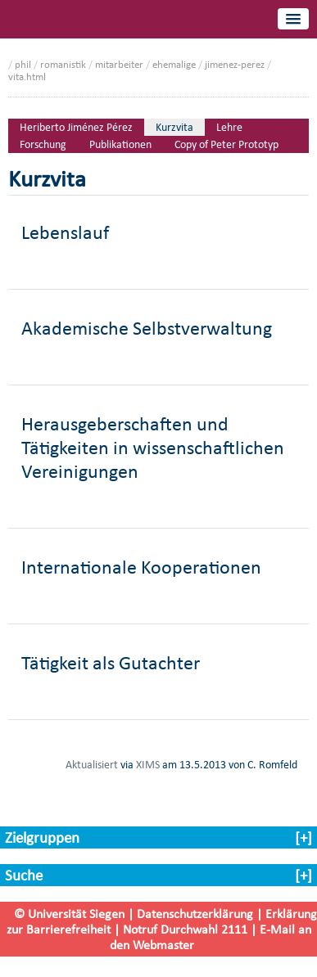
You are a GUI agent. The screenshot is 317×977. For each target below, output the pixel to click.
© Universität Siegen (69, 913)
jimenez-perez (235, 64)
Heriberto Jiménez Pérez (76, 127)
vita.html (27, 76)
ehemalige (174, 64)
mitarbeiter (119, 64)
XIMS (148, 764)
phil (23, 64)
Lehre (229, 127)
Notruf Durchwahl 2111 (185, 929)
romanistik (63, 64)
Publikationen (120, 144)
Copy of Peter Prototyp (226, 144)
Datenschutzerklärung (195, 913)
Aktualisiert (92, 764)
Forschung (43, 144)
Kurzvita (174, 127)
